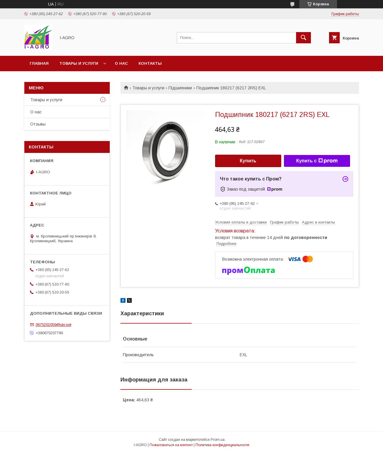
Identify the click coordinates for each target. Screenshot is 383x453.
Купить (248, 160)
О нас (121, 63)
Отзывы (38, 124)
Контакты (150, 63)
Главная (39, 63)
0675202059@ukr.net (53, 324)
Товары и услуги (78, 63)
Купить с (316, 161)
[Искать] (303, 37)
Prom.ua (218, 440)
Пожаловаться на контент (171, 445)
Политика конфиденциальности (222, 445)
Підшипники (180, 87)
